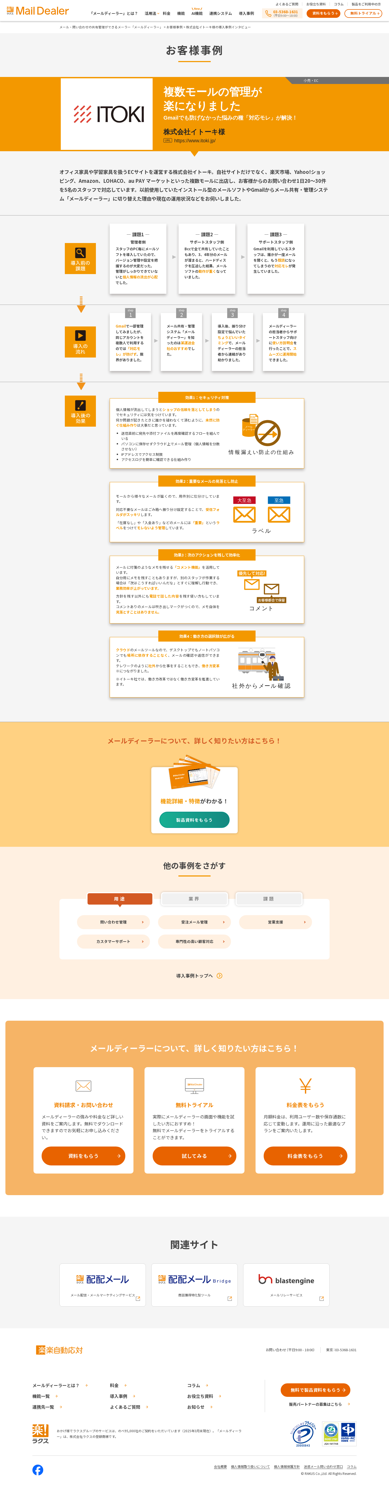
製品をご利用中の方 (366, 4)
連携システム (220, 13)
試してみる (194, 1155)
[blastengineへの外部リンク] (286, 1285)
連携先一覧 (43, 1407)
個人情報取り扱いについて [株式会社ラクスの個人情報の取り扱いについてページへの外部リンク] (250, 1466)
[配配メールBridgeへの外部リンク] (194, 1285)
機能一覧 (41, 1396)
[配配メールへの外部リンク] (102, 1285)
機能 (181, 13)
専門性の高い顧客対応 (194, 941)
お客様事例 (174, 27)
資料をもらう (324, 13)
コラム (339, 4)
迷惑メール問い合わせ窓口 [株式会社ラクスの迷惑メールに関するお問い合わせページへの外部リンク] (323, 1466)
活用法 (150, 13)
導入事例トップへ (194, 975)
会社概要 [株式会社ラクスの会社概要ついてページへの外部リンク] (220, 1466)
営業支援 (275, 922)
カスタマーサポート (113, 941)
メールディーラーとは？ (56, 1385)
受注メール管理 (194, 922)
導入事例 (246, 13)
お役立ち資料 (316, 4)
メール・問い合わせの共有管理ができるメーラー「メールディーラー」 (111, 27)
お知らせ (195, 1407)
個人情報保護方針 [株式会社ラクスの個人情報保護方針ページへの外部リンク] (287, 1466)
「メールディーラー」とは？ (113, 13)
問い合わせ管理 (113, 922)
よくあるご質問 (287, 4)
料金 (166, 13)
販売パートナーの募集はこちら (315, 1404)
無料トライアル (363, 13)
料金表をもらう (305, 1155)
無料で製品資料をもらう (316, 1390)
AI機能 (197, 13)
